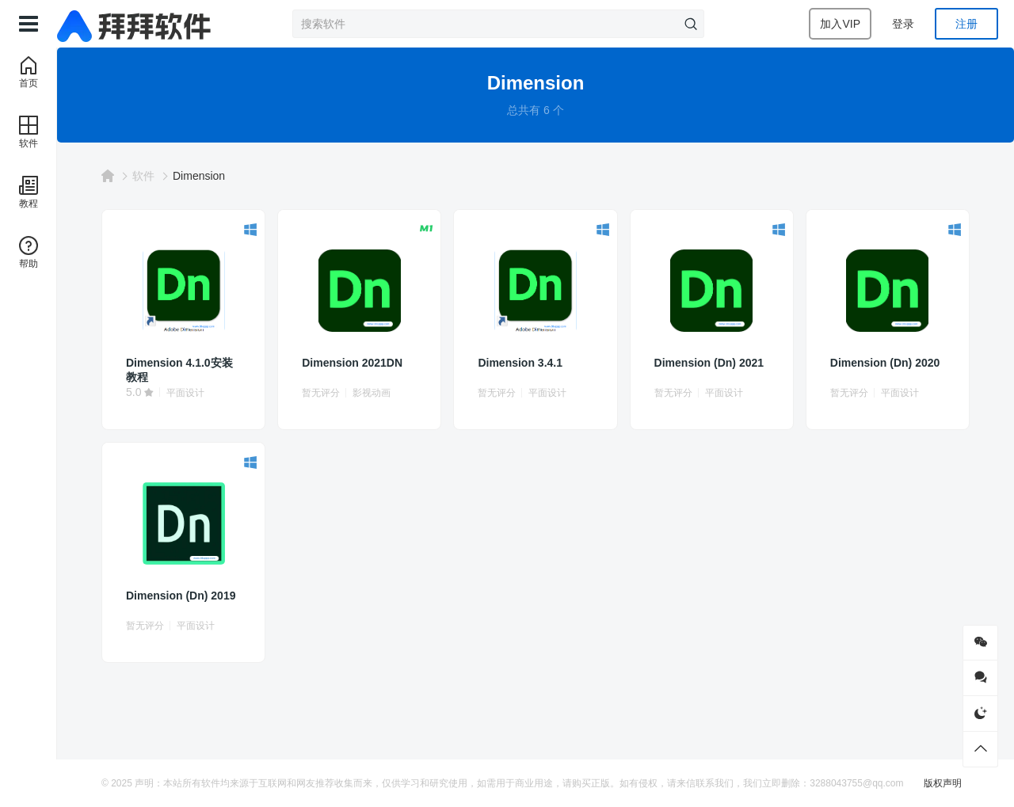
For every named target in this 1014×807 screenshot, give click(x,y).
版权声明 (943, 783)
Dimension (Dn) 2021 (709, 362)
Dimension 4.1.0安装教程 (179, 369)
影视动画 (372, 392)
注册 (966, 23)
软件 (143, 175)
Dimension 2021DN (352, 362)
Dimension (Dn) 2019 (180, 595)
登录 (903, 23)
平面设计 (185, 392)
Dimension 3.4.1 (520, 362)
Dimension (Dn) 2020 (885, 362)
